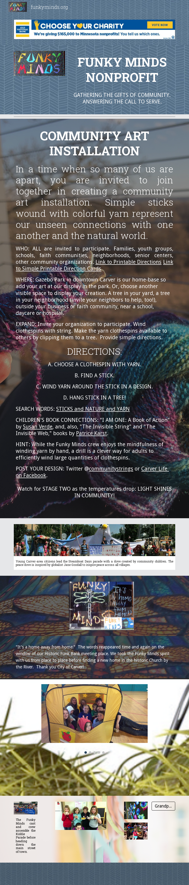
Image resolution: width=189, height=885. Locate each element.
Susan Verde (37, 427)
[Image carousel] (94, 719)
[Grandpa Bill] (163, 806)
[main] (122, 69)
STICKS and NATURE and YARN (93, 409)
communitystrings (111, 469)
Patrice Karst (91, 433)
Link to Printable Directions (128, 262)
